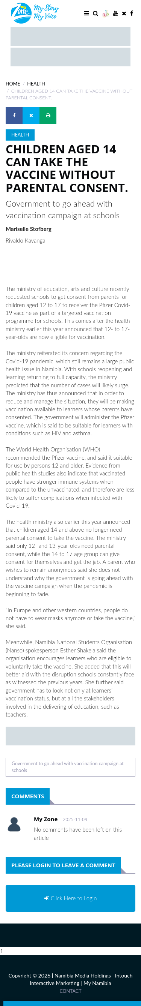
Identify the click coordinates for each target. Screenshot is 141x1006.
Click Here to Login (70, 898)
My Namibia (97, 983)
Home (13, 84)
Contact (70, 991)
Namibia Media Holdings (83, 975)
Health (36, 84)
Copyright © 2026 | (31, 975)
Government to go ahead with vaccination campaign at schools (68, 767)
